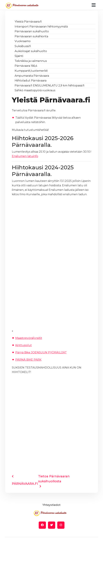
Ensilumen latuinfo (25, 156)
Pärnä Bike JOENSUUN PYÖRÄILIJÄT (41, 352)
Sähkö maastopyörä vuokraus (35, 90)
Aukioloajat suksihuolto (31, 51)
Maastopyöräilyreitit (28, 338)
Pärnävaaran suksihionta (31, 36)
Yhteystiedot (51, 505)
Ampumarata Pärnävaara (32, 75)
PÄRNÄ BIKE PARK (28, 359)
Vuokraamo (23, 41)
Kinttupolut (23, 345)
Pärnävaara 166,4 (26, 65)
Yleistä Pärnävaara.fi (28, 21)
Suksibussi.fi (23, 46)
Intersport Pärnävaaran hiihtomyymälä (41, 26)
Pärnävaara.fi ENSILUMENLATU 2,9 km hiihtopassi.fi (49, 85)
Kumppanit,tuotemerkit (31, 70)
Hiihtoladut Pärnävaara (30, 80)
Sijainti (19, 56)
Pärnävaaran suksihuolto (32, 31)
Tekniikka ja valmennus (31, 61)
